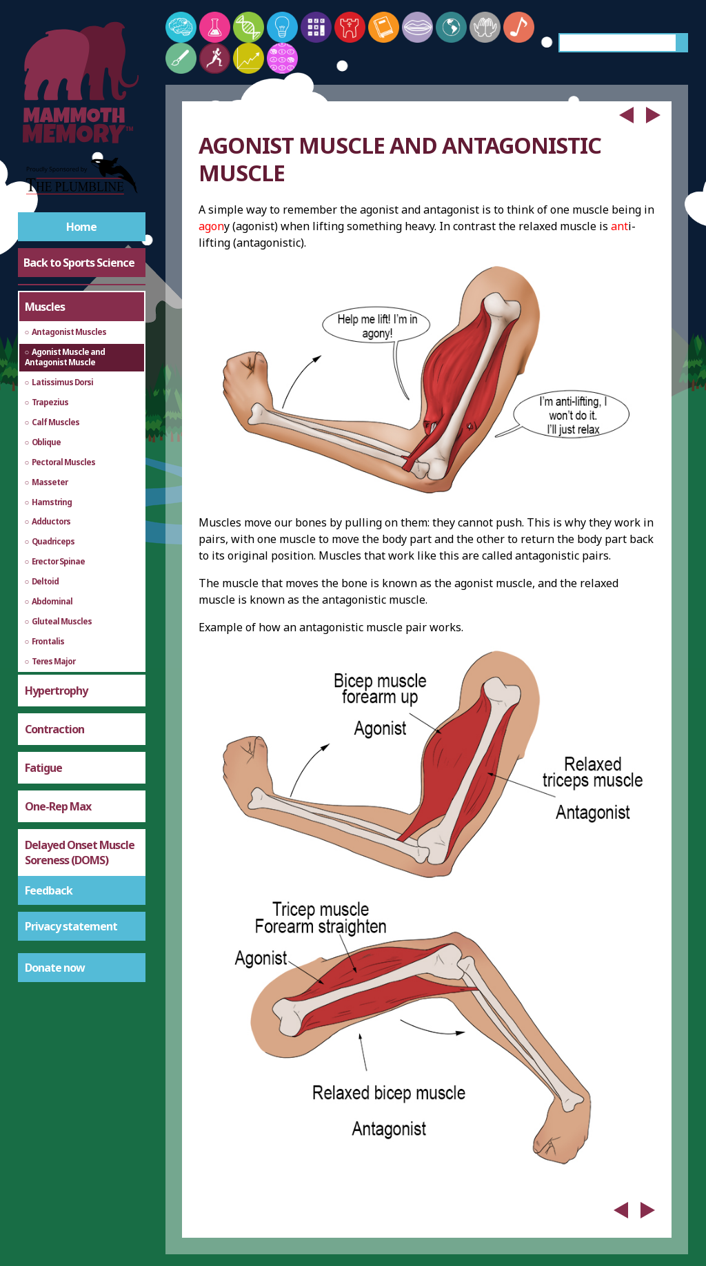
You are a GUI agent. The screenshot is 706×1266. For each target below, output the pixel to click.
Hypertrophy (56, 690)
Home (81, 226)
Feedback (48, 890)
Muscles (45, 306)
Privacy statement (71, 926)
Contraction (54, 729)
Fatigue (43, 767)
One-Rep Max (58, 806)
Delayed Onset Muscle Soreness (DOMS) (79, 852)
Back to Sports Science (78, 262)
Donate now (55, 967)
